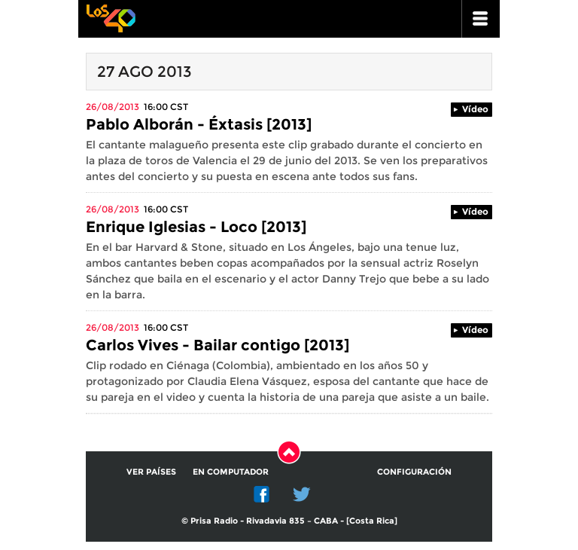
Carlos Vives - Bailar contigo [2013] (217, 345)
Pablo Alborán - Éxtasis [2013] (199, 124)
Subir (289, 452)
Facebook (262, 494)
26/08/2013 (112, 106)
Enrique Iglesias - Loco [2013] (196, 226)
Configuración (414, 471)
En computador (231, 471)
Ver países (151, 471)
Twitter (302, 494)
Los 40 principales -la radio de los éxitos (110, 17)
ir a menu (481, 19)
